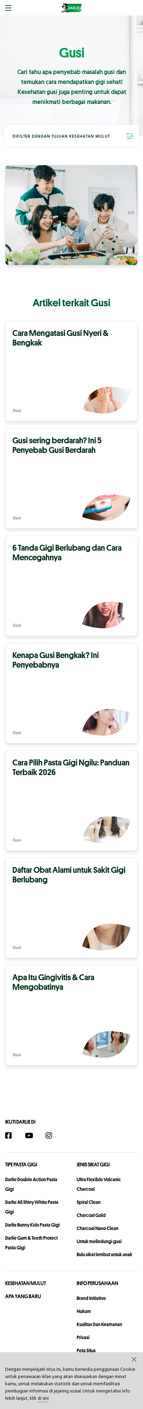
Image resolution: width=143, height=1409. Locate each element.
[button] (134, 1359)
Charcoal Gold (91, 1215)
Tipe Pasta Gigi (21, 1164)
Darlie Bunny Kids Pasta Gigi (32, 1225)
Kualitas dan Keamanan (99, 1324)
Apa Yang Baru (23, 1296)
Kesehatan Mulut (25, 1283)
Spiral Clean (89, 1202)
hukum (84, 1311)
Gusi (16, 411)
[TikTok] (68, 1136)
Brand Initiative (91, 1298)
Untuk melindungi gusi (99, 1241)
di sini (43, 1398)
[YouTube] (32, 1136)
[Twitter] (81, 1136)
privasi (83, 1337)
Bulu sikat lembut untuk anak (104, 1254)
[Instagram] (52, 1136)
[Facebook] (12, 1136)
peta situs (86, 1350)
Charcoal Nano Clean (97, 1228)
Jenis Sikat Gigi (93, 1164)
